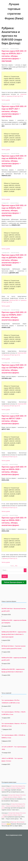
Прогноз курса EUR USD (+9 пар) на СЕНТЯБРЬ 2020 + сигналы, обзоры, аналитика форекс (14, 369)
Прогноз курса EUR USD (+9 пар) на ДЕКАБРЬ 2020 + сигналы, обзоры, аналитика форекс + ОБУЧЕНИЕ (14, 260)
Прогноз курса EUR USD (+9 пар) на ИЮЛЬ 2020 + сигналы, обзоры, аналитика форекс (14, 470)
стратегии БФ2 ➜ (14, 300)
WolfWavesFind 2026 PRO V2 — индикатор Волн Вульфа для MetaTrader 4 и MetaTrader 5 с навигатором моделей (14, 634)
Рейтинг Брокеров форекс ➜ (14, 582)
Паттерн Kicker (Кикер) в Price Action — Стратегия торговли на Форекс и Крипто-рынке (13, 788)
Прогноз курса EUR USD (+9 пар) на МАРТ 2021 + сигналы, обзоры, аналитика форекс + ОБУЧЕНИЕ (14, 111)
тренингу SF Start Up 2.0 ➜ (15, 96)
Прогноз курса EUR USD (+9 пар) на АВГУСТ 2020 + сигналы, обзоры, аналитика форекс (14, 420)
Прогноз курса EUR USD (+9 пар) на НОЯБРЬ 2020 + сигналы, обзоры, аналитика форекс (14, 316)
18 (15, 566)
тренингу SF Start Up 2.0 (9, 456)
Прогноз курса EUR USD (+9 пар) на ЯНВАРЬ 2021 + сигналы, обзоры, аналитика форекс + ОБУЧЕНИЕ (14, 210)
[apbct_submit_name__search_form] (5, 576)
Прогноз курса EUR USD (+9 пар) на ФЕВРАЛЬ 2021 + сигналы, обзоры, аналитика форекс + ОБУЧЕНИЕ (14, 161)
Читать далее (6, 100)
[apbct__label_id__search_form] (14, 573)
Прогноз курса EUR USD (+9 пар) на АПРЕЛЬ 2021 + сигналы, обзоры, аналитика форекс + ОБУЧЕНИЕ (14, 56)
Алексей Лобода (14, 48)
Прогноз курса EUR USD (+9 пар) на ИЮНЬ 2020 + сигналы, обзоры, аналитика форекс (14, 521)
